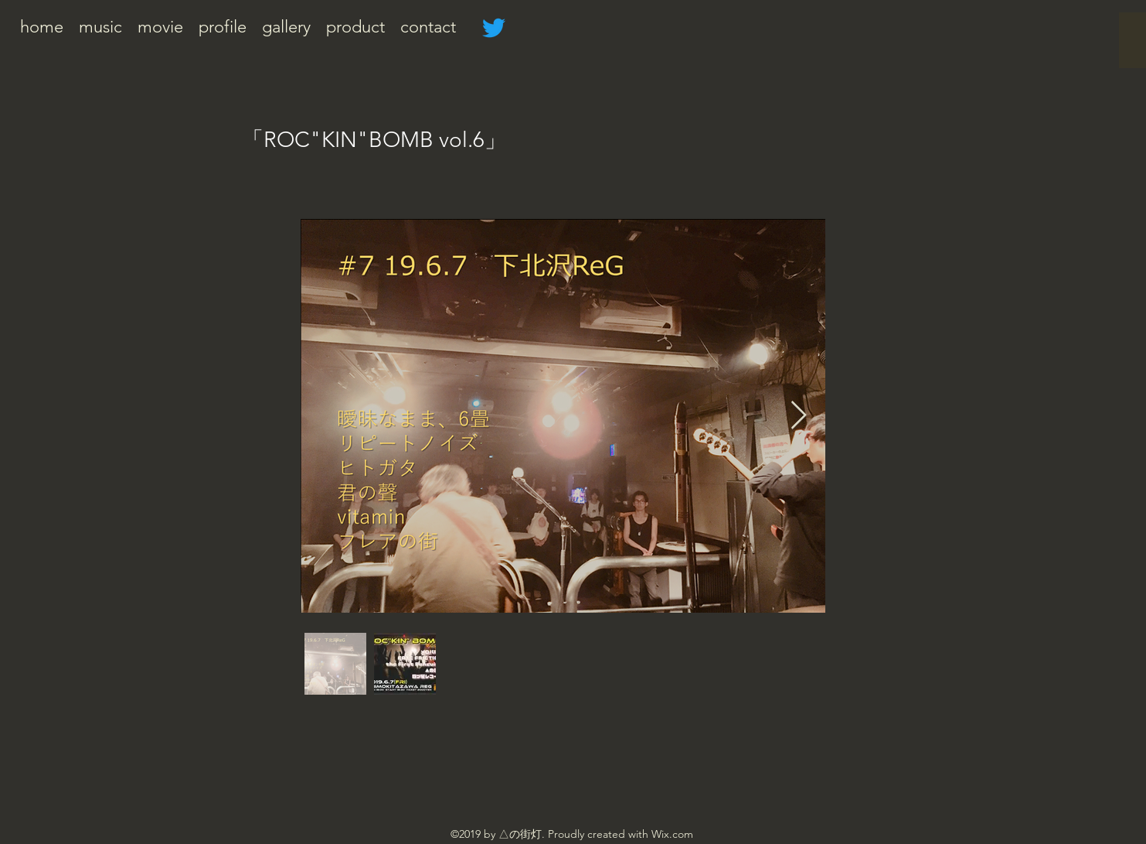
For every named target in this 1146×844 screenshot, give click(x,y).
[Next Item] (799, 416)
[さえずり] (493, 27)
